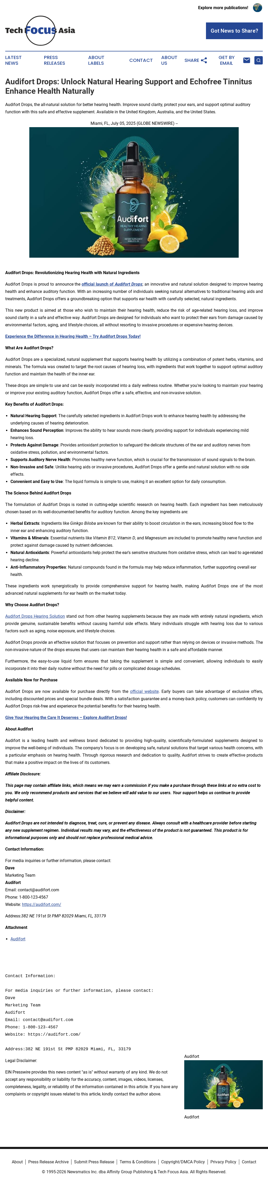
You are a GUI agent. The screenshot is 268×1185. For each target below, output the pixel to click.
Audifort (17, 938)
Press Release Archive (48, 1161)
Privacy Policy (223, 1161)
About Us (169, 60)
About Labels (96, 60)
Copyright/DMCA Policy (183, 1161)
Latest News (13, 60)
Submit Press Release (94, 1161)
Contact (141, 60)
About (17, 1161)
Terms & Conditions (138, 1161)
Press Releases (54, 60)
